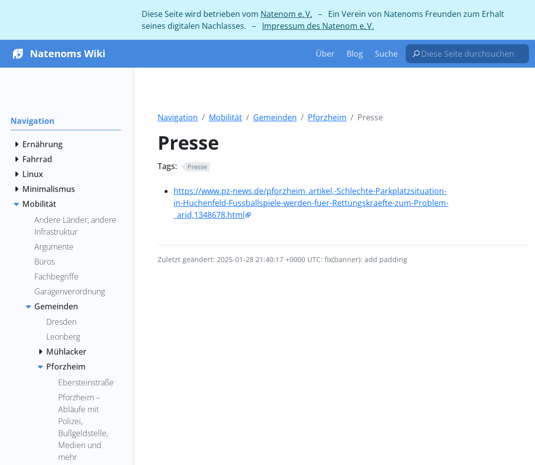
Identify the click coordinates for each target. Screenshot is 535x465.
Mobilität (225, 117)
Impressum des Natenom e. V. (318, 25)
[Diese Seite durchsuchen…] (471, 54)
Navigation (178, 117)
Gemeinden (275, 117)
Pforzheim (327, 117)
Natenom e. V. (286, 13)
